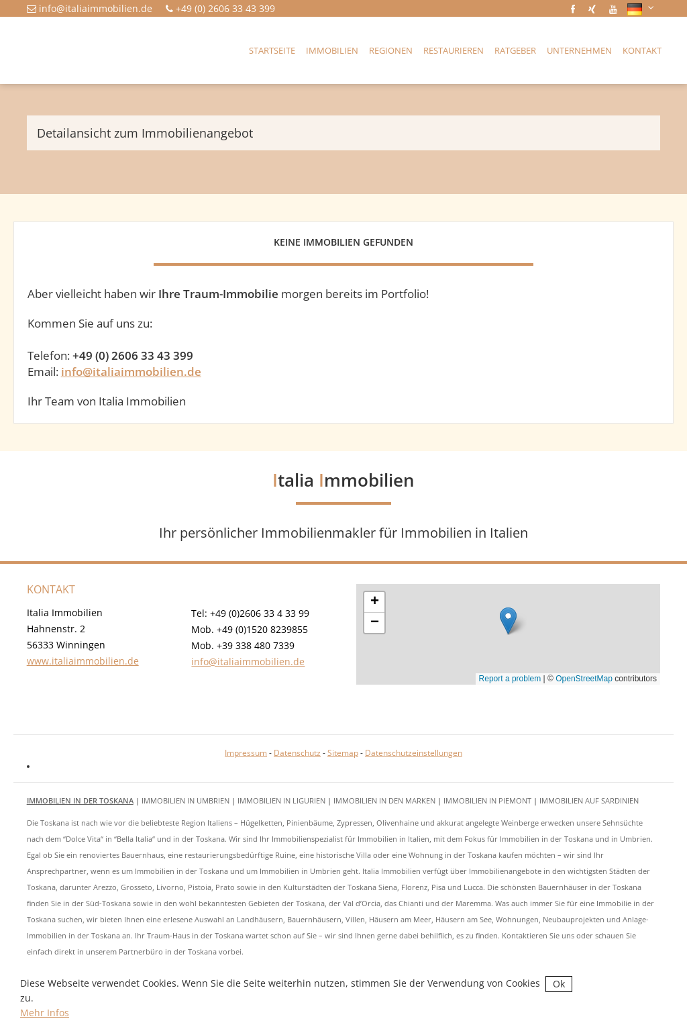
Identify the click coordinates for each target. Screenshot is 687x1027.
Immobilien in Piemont (487, 800)
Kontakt (642, 50)
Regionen (391, 50)
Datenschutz (297, 753)
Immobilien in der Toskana (80, 800)
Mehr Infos (44, 1012)
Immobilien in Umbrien (185, 800)
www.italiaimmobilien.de (83, 660)
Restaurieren (453, 50)
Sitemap (342, 753)
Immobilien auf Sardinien (589, 800)
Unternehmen (579, 50)
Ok (559, 983)
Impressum (246, 753)
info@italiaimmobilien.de (95, 8)
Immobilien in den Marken (384, 800)
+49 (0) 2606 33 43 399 (225, 8)
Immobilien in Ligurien (281, 800)
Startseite (272, 50)
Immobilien (332, 50)
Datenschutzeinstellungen (413, 753)
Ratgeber (515, 50)
